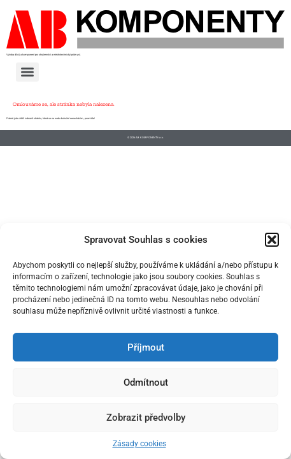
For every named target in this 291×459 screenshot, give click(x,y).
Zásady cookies (139, 443)
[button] (272, 239)
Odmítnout (146, 382)
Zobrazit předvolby (145, 417)
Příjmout (145, 347)
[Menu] (27, 72)
